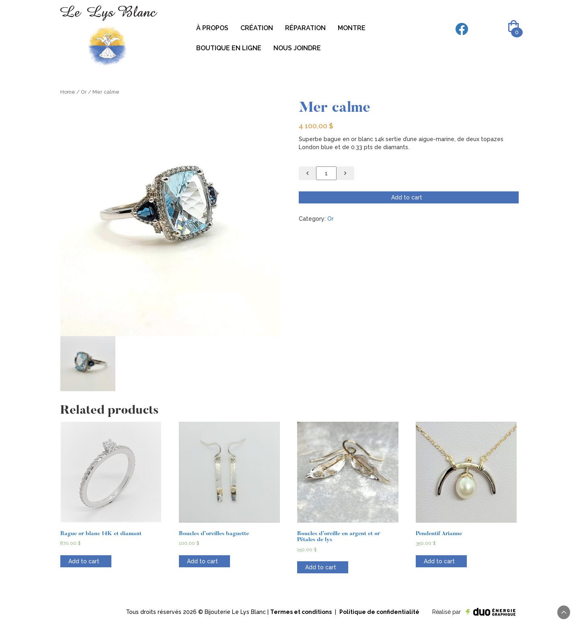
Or (84, 92)
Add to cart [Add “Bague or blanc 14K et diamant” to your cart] (83, 561)
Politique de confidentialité (379, 612)
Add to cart (406, 197)
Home (67, 92)
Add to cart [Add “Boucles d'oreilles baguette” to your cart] (202, 561)
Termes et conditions (301, 612)
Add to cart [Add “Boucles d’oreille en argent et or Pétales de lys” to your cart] (320, 567)
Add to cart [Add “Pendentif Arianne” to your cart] (439, 561)
